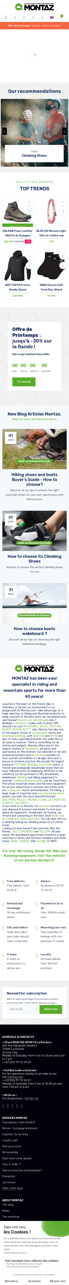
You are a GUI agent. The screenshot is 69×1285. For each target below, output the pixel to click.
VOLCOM (44, 831)
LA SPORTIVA (56, 799)
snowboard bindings (14, 736)
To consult (24, 381)
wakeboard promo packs (28, 780)
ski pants (37, 755)
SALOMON (8, 799)
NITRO (54, 736)
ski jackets (31, 748)
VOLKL (44, 726)
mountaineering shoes (50, 793)
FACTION (55, 726)
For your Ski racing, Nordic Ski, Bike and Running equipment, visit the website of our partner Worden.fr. (34, 855)
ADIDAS (24, 841)
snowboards (39, 732)
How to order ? (11, 1164)
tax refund (8, 1182)
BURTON (39, 736)
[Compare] (29, 211)
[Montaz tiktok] (3, 1106)
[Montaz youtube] (17, 1106)
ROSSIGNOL (30, 726)
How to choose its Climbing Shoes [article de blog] (34, 559)
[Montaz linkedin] (22, 1106)
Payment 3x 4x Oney (15, 1134)
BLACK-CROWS (11, 729)
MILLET (21, 799)
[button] (15, 17)
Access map (9, 1052)
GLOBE (41, 841)
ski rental (44, 806)
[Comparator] (42, 17)
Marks (6, 1210)
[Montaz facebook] (12, 1106)
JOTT (15, 831)
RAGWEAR (27, 831)
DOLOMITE (22, 803)
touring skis (14, 790)
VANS (14, 841)
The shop (8, 1204)
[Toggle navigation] (6, 17)
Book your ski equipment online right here (33, 817)
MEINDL (33, 799)
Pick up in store (11, 1146)
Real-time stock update (17, 1158)
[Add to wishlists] (29, 202)
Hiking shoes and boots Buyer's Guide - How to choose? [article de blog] (34, 479)
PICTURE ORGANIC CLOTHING (33, 764)
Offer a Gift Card (12, 1188)
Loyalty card (10, 1140)
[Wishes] (33, 17)
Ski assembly (10, 1152)
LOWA (43, 799)
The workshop (11, 1216)
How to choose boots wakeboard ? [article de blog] (34, 631)
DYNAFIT (7, 803)
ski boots (21, 723)
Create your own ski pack (33, 720)
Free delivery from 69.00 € (18, 1122)
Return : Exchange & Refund (19, 1128)
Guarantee (8, 1176)
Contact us (31, 1098)
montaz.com (15, 1077)
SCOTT (27, 729)
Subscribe (51, 1009)
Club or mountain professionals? (22, 1170)
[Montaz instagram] (8, 1106)
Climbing (22, 777)
